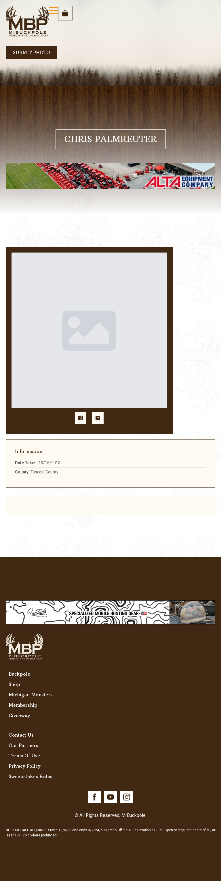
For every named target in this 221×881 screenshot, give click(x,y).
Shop (14, 684)
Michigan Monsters (31, 694)
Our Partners (23, 745)
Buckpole (19, 674)
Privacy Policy (24, 766)
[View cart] (65, 13)
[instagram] (126, 797)
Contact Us (21, 735)
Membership (23, 705)
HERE (158, 830)
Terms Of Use (24, 755)
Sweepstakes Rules (30, 776)
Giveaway (19, 715)
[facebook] (94, 797)
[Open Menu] (53, 10)
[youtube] (110, 797)
